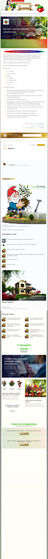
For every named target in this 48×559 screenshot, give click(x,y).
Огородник (8, 140)
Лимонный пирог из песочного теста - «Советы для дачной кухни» (24, 225)
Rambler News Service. (41, 123)
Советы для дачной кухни (17, 140)
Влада (13, 19)
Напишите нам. (42, 127)
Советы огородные (42, 13)
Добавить (32, 145)
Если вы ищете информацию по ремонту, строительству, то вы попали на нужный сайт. (19, 13)
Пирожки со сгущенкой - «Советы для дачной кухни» (24, 229)
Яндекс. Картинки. (41, 125)
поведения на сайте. (31, 127)
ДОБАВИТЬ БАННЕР (8, 178)
